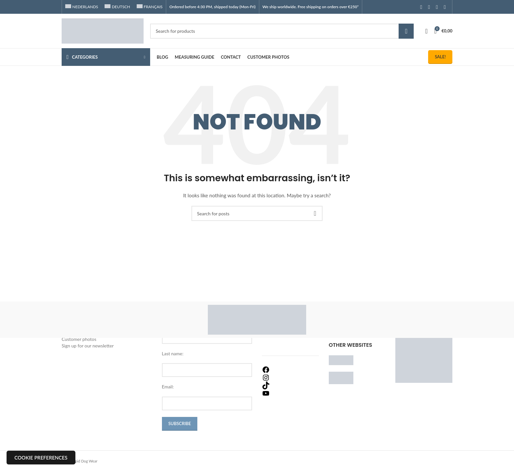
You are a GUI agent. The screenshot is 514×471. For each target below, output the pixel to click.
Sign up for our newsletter (88, 345)
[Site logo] (103, 30)
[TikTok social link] (445, 7)
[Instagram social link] (429, 7)
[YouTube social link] (437, 7)
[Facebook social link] (421, 7)
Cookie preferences (41, 458)
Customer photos (79, 339)
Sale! (440, 56)
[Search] (282, 31)
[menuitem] (81, 7)
